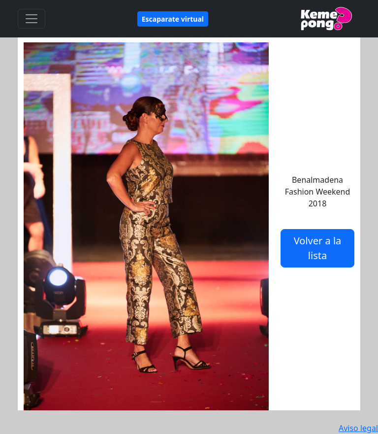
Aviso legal (358, 428)
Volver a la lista (318, 248)
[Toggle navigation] (31, 19)
